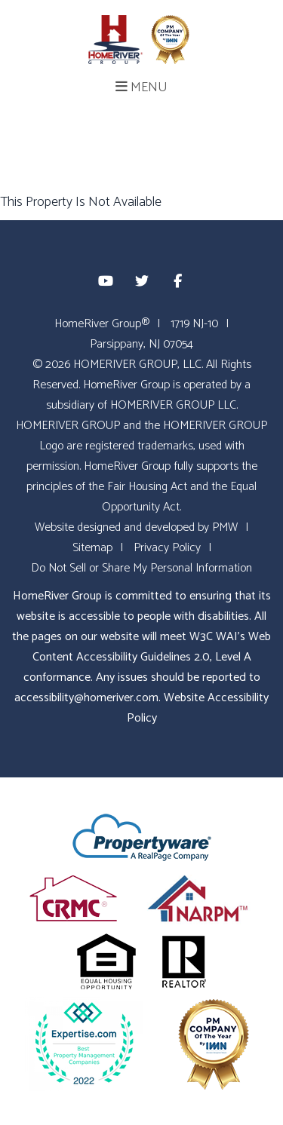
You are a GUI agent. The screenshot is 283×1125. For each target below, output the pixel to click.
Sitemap (92, 548)
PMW (225, 527)
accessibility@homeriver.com (86, 698)
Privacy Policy (167, 548)
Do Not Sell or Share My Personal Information (141, 568)
